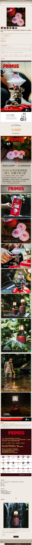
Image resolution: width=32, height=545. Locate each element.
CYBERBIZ (26, 541)
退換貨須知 (7, 530)
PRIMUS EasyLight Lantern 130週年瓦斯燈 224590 (15, 513)
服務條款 (13, 530)
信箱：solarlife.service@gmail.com (5, 525)
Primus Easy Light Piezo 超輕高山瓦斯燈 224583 (6, 513)
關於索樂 (2, 530)
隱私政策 (16, 530)
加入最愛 (2, 52)
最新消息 (10, 530)
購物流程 (4, 530)
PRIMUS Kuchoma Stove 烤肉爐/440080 (25, 513)
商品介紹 (5, 55)
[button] (30, 510)
